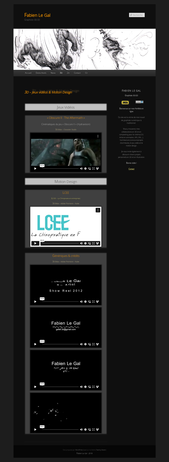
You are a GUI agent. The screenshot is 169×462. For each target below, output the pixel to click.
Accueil (28, 72)
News (53, 72)
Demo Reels (41, 72)
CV (86, 72)
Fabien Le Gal (37, 15)
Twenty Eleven (101, 450)
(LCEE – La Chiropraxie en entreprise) (65, 198)
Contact (77, 72)
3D (61, 72)
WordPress (79, 450)
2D (68, 72)
